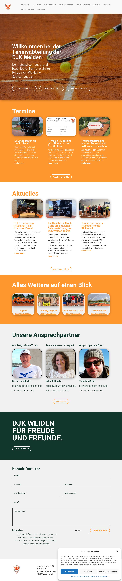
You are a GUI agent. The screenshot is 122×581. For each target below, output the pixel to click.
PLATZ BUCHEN (50, 4)
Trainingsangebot (48, 310)
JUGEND (96, 4)
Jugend (23, 310)
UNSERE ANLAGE (27, 10)
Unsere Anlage (99, 310)
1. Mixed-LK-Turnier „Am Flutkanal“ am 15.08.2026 (59, 143)
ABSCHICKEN (100, 530)
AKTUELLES (25, 4)
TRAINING (106, 4)
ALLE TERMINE (61, 176)
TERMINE (37, 4)
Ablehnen (88, 571)
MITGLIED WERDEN (66, 4)
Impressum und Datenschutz (80, 577)
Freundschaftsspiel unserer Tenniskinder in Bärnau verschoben (94, 143)
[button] (117, 551)
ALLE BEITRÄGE (61, 269)
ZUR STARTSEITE (21, 449)
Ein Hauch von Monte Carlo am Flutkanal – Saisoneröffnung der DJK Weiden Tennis (60, 227)
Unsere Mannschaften (73, 310)
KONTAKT (41, 10)
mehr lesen (19, 163)
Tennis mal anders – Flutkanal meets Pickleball (93, 226)
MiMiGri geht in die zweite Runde (25, 142)
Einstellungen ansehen (108, 571)
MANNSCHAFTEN (83, 4)
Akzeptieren (69, 571)
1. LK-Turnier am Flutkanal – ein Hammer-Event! (24, 226)
